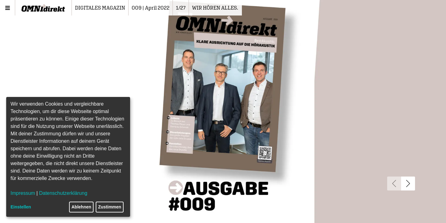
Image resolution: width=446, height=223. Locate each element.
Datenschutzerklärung (63, 193)
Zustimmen (109, 206)
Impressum (23, 193)
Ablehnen (81, 206)
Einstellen (21, 206)
